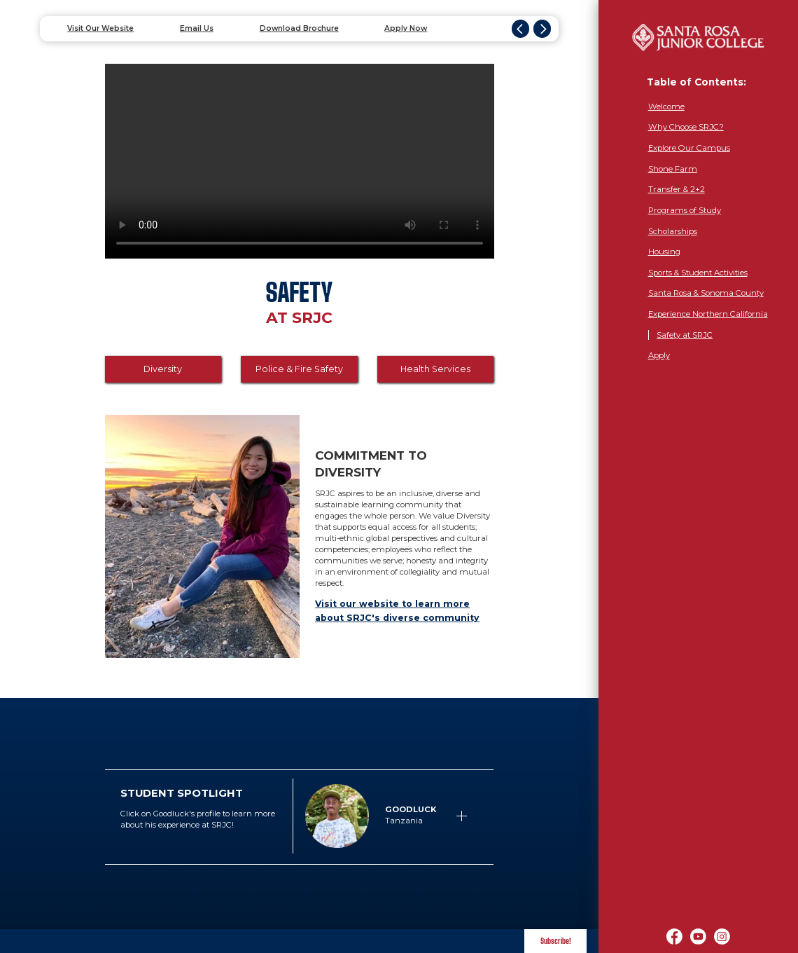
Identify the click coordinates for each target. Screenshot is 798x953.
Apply (659, 355)
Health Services (435, 369)
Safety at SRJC (685, 335)
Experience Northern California (708, 314)
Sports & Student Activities (698, 272)
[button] (385, 816)
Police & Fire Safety (299, 369)
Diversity (163, 369)
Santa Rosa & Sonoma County (706, 293)
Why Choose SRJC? (686, 127)
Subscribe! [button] (555, 940)
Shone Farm (672, 169)
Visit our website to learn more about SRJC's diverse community (397, 610)
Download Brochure (299, 28)
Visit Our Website (100, 28)
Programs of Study (684, 210)
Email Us (197, 28)
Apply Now (405, 28)
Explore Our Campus (689, 148)
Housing (664, 251)
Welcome (666, 106)
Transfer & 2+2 (676, 189)
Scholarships (672, 231)
